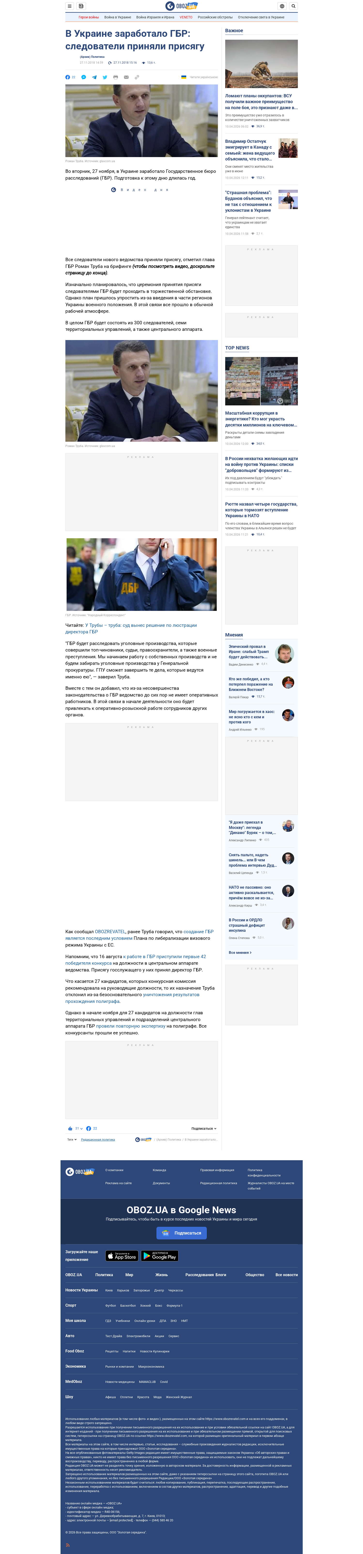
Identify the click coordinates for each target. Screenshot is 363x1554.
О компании (114, 1170)
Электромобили (138, 1336)
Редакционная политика (98, 1139)
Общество (255, 1275)
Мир (129, 1275)
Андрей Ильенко (240, 729)
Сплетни (126, 1397)
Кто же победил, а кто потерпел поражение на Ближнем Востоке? (251, 684)
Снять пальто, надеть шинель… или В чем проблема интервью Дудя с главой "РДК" (252, 860)
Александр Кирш (240, 905)
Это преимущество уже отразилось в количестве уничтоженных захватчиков (257, 117)
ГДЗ (108, 1321)
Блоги (221, 1275)
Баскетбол (128, 1305)
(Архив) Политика (92, 57)
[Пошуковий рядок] (293, 6)
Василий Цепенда (241, 873)
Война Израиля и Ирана (155, 17)
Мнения (234, 635)
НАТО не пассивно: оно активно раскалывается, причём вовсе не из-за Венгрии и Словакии (251, 893)
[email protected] (121, 1520)
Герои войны (89, 17)
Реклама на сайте (118, 1183)
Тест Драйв (113, 1336)
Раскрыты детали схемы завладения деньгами (254, 435)
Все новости (287, 1275)
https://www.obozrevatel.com (225, 1419)
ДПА (163, 1321)
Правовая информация (217, 1170)
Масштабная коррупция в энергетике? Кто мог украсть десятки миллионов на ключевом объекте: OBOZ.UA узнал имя (259, 419)
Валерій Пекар (239, 697)
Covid (164, 1382)
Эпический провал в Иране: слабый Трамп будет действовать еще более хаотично (249, 652)
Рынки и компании (119, 1366)
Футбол (110, 1305)
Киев (109, 1290)
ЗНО (173, 1321)
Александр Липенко (242, 840)
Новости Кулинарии (155, 1351)
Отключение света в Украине (261, 17)
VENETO (186, 17)
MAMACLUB (147, 1382)
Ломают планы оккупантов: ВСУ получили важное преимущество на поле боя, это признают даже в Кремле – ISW (259, 102)
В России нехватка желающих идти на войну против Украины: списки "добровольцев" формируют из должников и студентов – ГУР (261, 464)
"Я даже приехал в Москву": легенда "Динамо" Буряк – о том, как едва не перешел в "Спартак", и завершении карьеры (251, 827)
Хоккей (145, 1305)
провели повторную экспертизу (130, 1026)
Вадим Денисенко (241, 664)
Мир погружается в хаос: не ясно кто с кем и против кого (252, 716)
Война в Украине (117, 17)
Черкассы (175, 1290)
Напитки (129, 1351)
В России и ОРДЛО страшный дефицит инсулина (247, 925)
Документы (161, 1183)
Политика (104, 1275)
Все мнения (239, 952)
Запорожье (141, 1290)
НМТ (184, 1321)
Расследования (199, 1275)
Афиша (110, 1397)
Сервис (174, 1336)
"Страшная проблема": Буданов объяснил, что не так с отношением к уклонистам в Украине (248, 201)
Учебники (123, 1321)
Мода (158, 1397)
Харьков (123, 1290)
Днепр (159, 1290)
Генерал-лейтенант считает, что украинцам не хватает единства (247, 222)
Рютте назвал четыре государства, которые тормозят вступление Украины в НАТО (261, 509)
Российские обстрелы (215, 17)
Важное (234, 30)
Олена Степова (239, 938)
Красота (143, 1397)
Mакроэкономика (151, 1366)
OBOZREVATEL (110, 931)
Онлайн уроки (144, 1321)
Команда (159, 1170)
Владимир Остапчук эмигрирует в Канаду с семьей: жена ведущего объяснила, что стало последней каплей (250, 150)
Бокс (158, 1305)
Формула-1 (175, 1305)
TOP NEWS (237, 348)
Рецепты (111, 1351)
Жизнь (161, 1275)
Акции (159, 1336)
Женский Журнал (179, 1397)
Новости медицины (120, 1382)
